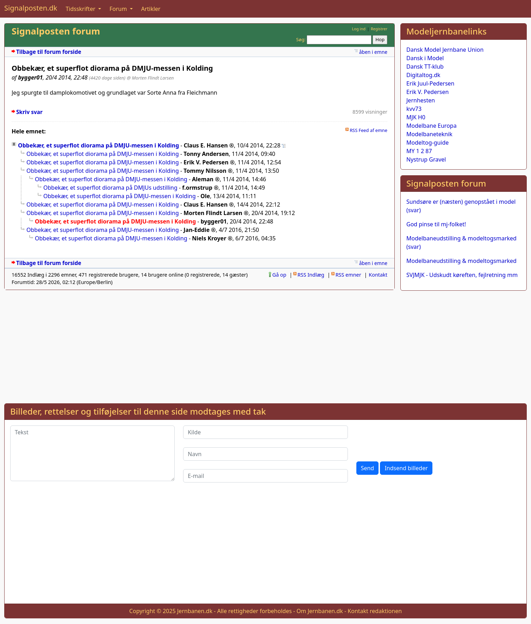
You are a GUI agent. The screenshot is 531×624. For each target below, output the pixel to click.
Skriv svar (29, 112)
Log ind (359, 28)
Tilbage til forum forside (48, 52)
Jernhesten (420, 100)
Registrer (379, 28)
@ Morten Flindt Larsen (150, 78)
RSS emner (348, 274)
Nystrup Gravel (426, 159)
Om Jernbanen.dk (319, 611)
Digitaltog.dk (423, 75)
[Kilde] (265, 432)
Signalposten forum (56, 31)
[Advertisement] (463, 345)
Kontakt (378, 274)
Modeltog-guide (427, 142)
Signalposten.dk (30, 8)
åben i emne (373, 52)
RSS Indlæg (311, 274)
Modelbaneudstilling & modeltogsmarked (461, 261)
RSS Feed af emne (368, 130)
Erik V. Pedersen (427, 92)
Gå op (279, 274)
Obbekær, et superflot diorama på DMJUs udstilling (110, 187)
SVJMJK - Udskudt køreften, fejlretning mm (462, 275)
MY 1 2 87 (419, 151)
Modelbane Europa (431, 126)
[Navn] (265, 454)
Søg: (301, 39)
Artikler (151, 9)
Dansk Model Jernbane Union (444, 49)
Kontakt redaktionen (375, 611)
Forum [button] (119, 9)
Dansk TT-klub (425, 66)
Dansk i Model (425, 58)
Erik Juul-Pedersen (430, 83)
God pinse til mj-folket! (436, 224)
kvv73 (413, 109)
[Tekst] (92, 453)
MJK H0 (415, 117)
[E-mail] (265, 476)
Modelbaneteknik (429, 134)
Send (367, 468)
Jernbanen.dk (194, 611)
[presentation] (409, 439)
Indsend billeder (406, 468)
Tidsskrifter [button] (81, 9)
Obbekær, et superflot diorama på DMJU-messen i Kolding (98, 145)
